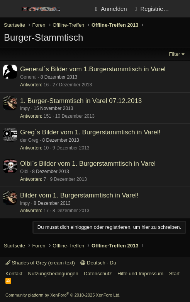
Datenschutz (98, 273)
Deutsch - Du (98, 263)
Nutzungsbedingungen (53, 273)
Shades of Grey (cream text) (40, 263)
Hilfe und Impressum (140, 273)
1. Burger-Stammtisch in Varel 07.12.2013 (81, 101)
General (28, 77)
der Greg (29, 140)
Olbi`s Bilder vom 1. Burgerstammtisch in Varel (88, 163)
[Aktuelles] (180, 9)
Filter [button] (174, 54)
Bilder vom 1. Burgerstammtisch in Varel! (79, 195)
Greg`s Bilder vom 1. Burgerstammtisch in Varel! (90, 132)
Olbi (24, 171)
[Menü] (11, 9)
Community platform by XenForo (62, 295)
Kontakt (13, 273)
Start (174, 273)
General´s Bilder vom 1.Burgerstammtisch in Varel (93, 69)
